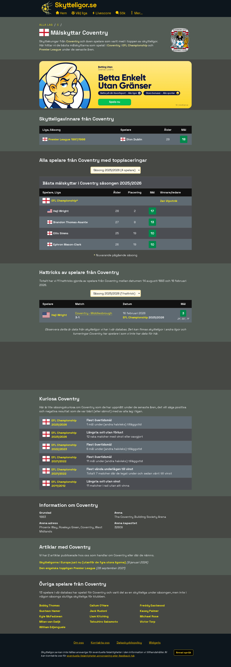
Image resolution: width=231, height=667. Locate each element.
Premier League (66, 139)
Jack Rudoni (98, 611)
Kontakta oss (100, 642)
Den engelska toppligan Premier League (67, 568)
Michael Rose (149, 616)
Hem (61, 13)
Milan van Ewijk (49, 621)
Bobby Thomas (49, 605)
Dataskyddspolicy (129, 642)
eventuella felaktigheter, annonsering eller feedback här (100, 655)
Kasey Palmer (149, 611)
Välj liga (79, 13)
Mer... (136, 13)
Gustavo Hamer (49, 611)
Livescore (101, 13)
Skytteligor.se (75, 5)
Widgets (155, 642)
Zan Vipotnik (169, 201)
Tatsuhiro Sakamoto (104, 621)
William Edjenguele (52, 627)
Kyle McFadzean (50, 616)
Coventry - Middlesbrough (93, 313)
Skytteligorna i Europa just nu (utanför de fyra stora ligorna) (82, 562)
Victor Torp (147, 621)
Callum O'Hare (99, 605)
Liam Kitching (99, 616)
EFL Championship (143, 317)
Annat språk (183, 652)
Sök (121, 13)
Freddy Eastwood (152, 605)
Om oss (79, 642)
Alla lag (46, 24)
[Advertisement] (115, 365)
